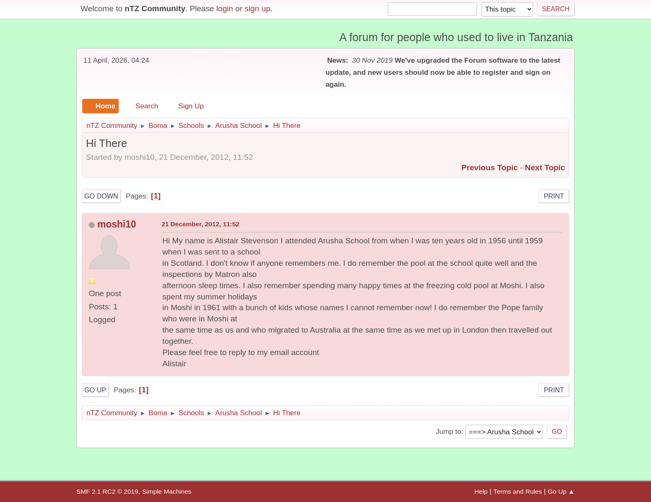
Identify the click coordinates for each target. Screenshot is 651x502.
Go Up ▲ (561, 491)
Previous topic (489, 167)
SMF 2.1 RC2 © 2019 (107, 491)
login (224, 8)
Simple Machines (166, 491)
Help (481, 491)
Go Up (95, 390)
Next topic (545, 167)
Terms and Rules (518, 491)
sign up (257, 8)
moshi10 (116, 224)
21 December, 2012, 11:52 (201, 224)
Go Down (101, 196)
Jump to (448, 431)
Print (554, 196)
